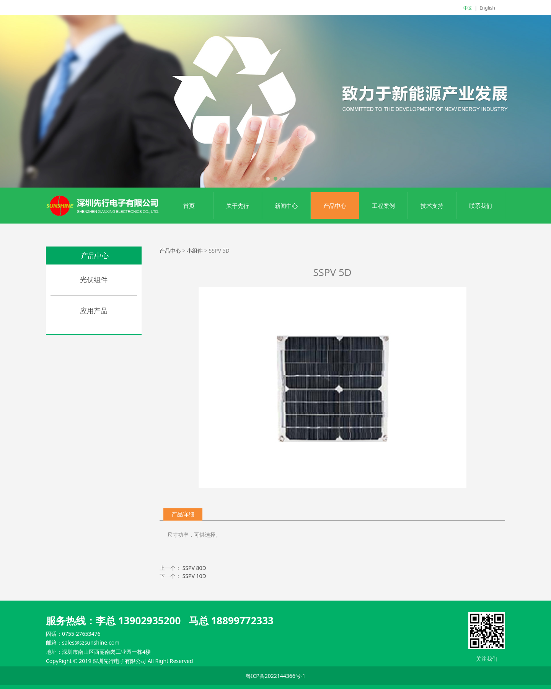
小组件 (195, 250)
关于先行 (237, 205)
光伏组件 (94, 279)
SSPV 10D (194, 576)
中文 (468, 8)
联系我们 (480, 205)
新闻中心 (286, 205)
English (487, 8)
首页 (189, 205)
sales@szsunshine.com (90, 642)
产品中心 (334, 205)
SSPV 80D (194, 567)
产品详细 (182, 514)
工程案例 (383, 205)
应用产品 (94, 310)
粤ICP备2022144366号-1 (276, 675)
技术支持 (432, 205)
